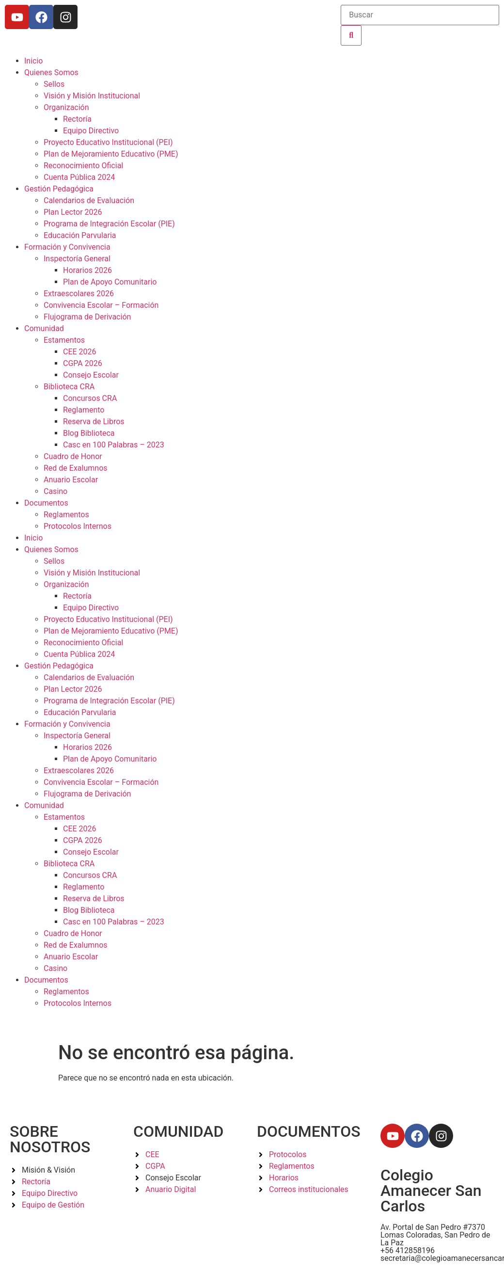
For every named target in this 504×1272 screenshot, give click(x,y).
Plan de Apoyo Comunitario (110, 281)
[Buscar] (420, 15)
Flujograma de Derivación (87, 316)
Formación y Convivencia (67, 247)
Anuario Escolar (71, 479)
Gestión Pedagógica (59, 188)
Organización (66, 107)
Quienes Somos (51, 72)
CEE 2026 (79, 351)
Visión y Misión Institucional (92, 95)
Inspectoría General (77, 258)
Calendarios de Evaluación (89, 200)
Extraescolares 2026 (79, 293)
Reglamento (83, 409)
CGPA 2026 (82, 363)
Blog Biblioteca (88, 433)
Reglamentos (66, 514)
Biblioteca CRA (69, 386)
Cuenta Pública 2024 (79, 177)
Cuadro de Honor (73, 456)
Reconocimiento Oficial (83, 165)
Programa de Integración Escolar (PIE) (109, 223)
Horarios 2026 (87, 270)
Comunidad (44, 328)
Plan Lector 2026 (73, 212)
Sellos (54, 84)
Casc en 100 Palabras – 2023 (113, 444)
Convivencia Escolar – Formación (101, 305)
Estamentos (64, 340)
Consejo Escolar (91, 375)
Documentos (46, 503)
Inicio (33, 60)
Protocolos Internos (77, 526)
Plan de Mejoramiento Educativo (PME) (111, 154)
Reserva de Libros (94, 421)
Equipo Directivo (91, 130)
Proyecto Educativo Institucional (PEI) (108, 142)
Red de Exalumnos (76, 468)
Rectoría (77, 119)
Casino (55, 491)
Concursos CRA (90, 398)
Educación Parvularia (80, 235)
